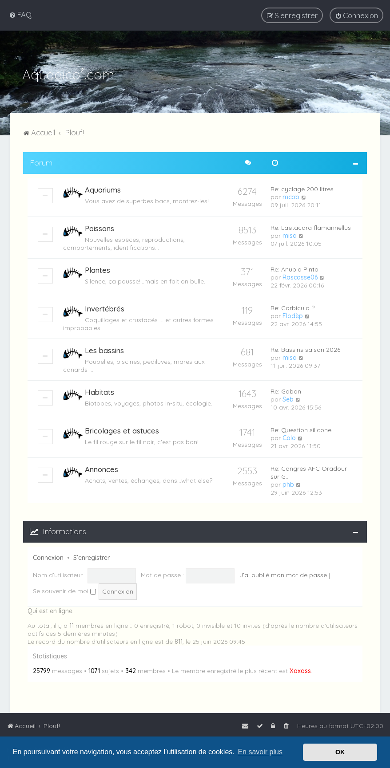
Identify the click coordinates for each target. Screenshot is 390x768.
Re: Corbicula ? (292, 307)
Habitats (99, 391)
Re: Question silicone (301, 429)
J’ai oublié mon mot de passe (283, 574)
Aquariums (103, 188)
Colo (289, 437)
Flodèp (293, 315)
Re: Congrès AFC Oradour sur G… (309, 472)
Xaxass (300, 670)
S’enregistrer (91, 557)
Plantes (97, 269)
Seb (288, 398)
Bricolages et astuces (122, 429)
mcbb (291, 196)
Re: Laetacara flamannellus (311, 227)
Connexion (48, 557)
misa (290, 235)
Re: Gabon (286, 390)
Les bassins (104, 349)
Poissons (99, 227)
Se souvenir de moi (64, 590)
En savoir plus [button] (260, 752)
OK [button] (340, 752)
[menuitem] (20, 14)
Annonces (101, 468)
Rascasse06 (300, 276)
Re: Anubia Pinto (294, 268)
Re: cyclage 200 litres (302, 188)
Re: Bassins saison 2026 (305, 349)
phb (288, 484)
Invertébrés (104, 307)
